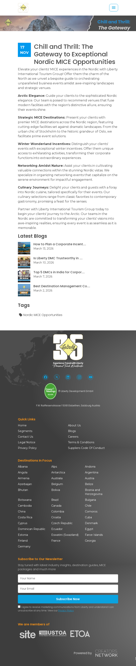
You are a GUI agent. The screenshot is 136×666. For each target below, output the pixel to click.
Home (22, 425)
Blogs (72, 431)
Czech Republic (61, 523)
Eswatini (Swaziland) (64, 535)
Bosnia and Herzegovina (93, 492)
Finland (23, 540)
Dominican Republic (31, 529)
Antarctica (58, 472)
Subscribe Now (68, 599)
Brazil (54, 500)
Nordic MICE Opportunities (40, 315)
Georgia (90, 540)
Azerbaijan (25, 484)
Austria (89, 478)
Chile (88, 505)
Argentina (91, 472)
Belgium (57, 484)
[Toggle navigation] (113, 7)
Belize (89, 484)
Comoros (91, 511)
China (21, 511)
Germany (24, 546)
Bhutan (23, 490)
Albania (23, 466)
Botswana (24, 500)
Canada (56, 505)
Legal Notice (26, 442)
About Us (74, 425)
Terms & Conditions (81, 442)
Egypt (89, 529)
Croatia (56, 517)
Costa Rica (25, 517)
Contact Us (25, 436)
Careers (73, 436)
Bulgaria (90, 500)
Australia (57, 478)
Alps (54, 466)
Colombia (57, 511)
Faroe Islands (94, 535)
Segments (25, 431)
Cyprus (22, 523)
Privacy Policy (27, 448)
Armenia (23, 478)
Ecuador (57, 529)
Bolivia (55, 490)
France (55, 540)
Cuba (88, 517)
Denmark (91, 523)
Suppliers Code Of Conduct (86, 448)
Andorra (90, 466)
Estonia (23, 535)
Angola (22, 472)
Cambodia (25, 505)
